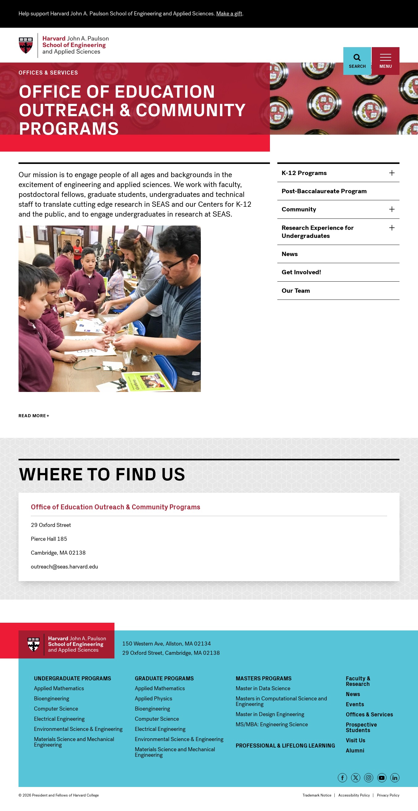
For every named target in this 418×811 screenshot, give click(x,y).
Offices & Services (48, 73)
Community (299, 210)
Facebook (342, 778)
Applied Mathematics (59, 689)
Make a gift (229, 13)
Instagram (368, 778)
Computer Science (56, 709)
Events (355, 705)
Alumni (355, 751)
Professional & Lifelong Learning (285, 746)
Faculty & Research (358, 681)
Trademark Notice (317, 796)
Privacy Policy (388, 796)
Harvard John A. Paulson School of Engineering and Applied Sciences (66, 645)
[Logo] (66, 46)
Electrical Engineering (59, 720)
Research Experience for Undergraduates (318, 232)
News (290, 255)
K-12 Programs (304, 173)
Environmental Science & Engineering (78, 730)
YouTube (382, 778)
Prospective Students (361, 728)
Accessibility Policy (354, 796)
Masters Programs (264, 679)
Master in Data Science (263, 689)
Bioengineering (51, 699)
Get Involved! (301, 273)
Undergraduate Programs (72, 679)
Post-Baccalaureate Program (324, 192)
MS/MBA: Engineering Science (272, 725)
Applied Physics (153, 699)
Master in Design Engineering (270, 715)
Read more (32, 417)
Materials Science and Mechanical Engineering (74, 742)
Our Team (296, 291)
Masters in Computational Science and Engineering (281, 702)
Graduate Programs (164, 679)
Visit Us (355, 741)
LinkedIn (394, 778)
